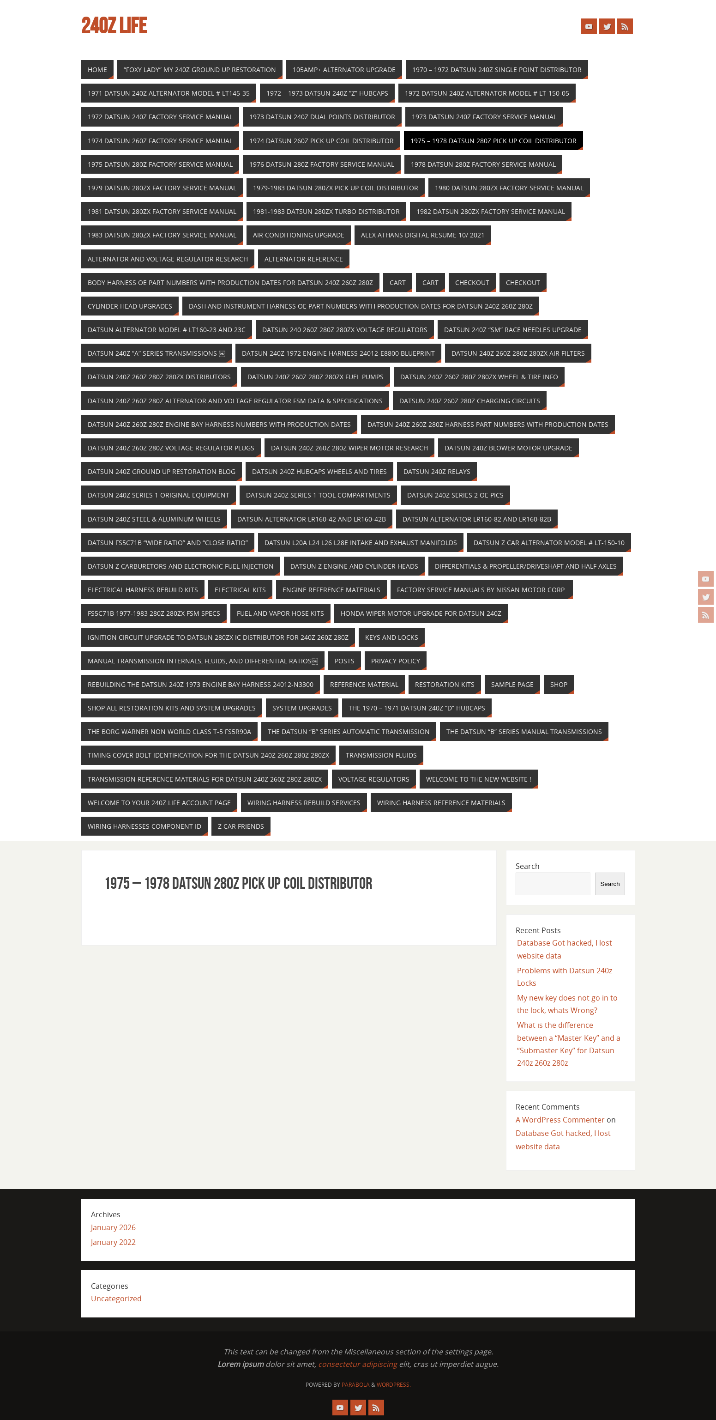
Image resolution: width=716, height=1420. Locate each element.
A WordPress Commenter (560, 1120)
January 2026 (113, 1227)
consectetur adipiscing (357, 1364)
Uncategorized (116, 1298)
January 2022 (113, 1242)
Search (528, 866)
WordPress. (394, 1385)
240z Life (114, 25)
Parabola (356, 1385)
